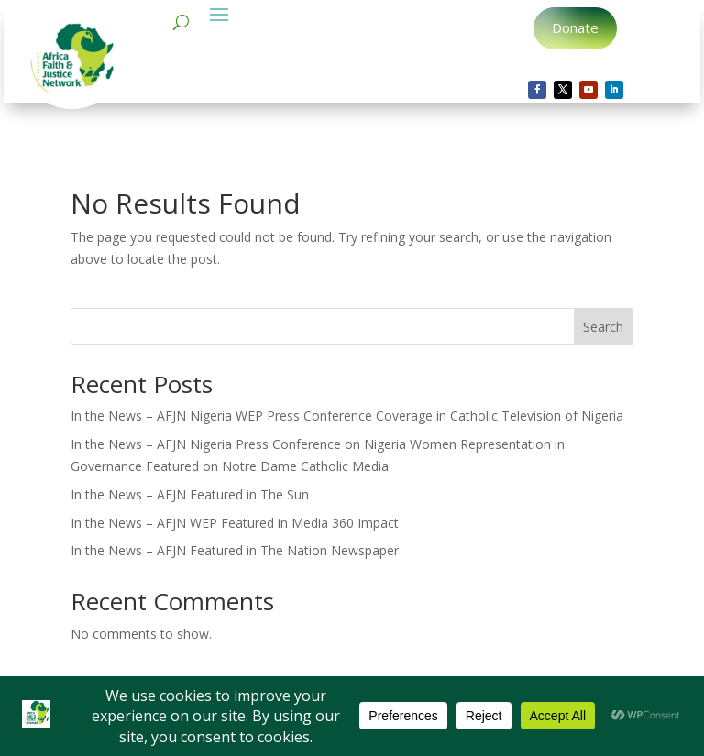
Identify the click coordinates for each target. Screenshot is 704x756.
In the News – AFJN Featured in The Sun (190, 494)
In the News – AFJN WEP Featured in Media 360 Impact (235, 522)
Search (603, 326)
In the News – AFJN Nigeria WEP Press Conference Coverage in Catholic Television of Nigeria (347, 415)
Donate (575, 27)
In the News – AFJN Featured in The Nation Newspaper (235, 550)
